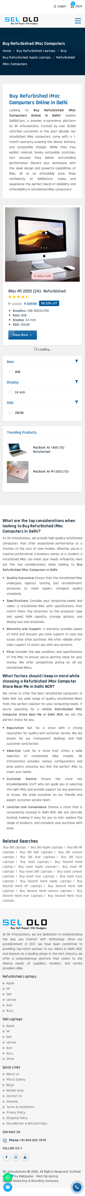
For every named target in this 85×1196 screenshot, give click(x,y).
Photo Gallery (16, 1079)
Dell (8, 994)
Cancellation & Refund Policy (26, 1123)
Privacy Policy (15, 1112)
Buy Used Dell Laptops (35, 871)
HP (8, 989)
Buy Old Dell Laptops (36, 852)
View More (22, 335)
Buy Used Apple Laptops (38, 866)
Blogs (10, 1085)
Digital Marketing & (16, 1181)
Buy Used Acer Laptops (37, 876)
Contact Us (14, 1096)
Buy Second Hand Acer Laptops (42, 893)
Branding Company (45, 1181)
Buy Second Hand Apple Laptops (46, 881)
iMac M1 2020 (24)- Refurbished (37, 291)
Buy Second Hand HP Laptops (42, 883)
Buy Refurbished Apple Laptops (27, 57)
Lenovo (11, 1000)
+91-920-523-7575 (32, 1140)
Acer (9, 1005)
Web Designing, (47, 1176)
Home (7, 51)
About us (12, 1074)
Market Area (15, 1090)
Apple (10, 983)
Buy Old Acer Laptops (37, 857)
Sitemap (12, 1101)
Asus (9, 1011)
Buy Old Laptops (14, 847)
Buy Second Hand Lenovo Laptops (46, 891)
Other (10, 1059)
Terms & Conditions (20, 1107)
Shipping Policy (17, 1118)
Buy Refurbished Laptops (36, 51)
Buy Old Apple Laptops (47, 847)
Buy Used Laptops (34, 862)
